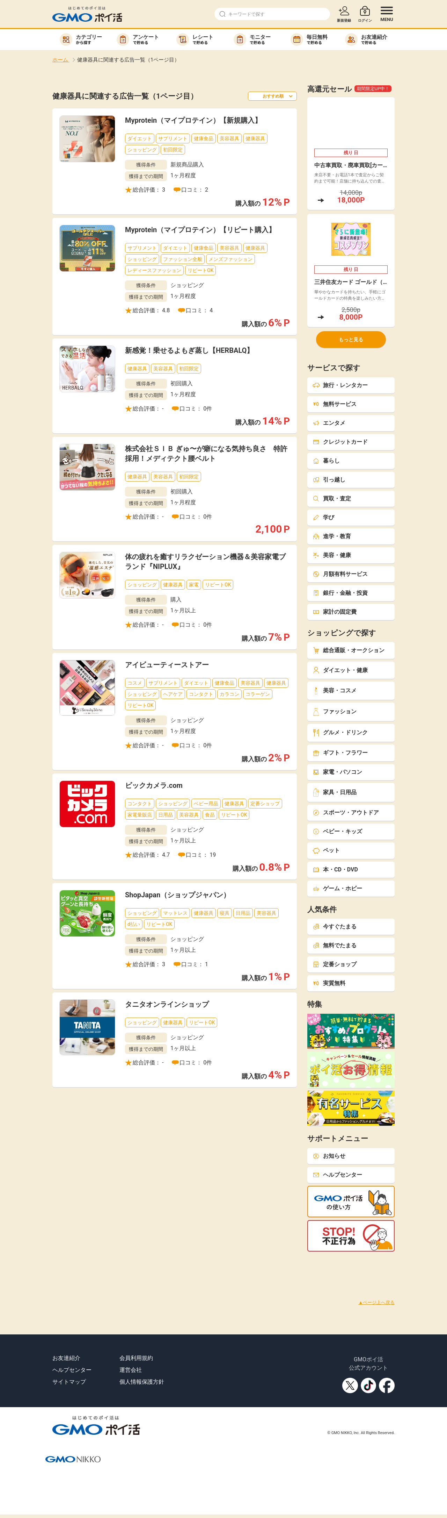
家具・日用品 (335, 792)
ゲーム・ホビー (337, 888)
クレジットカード (340, 442)
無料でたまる (335, 945)
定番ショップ (335, 964)
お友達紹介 (66, 1358)
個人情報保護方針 (141, 1381)
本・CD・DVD (335, 869)
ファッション (335, 712)
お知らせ (329, 1156)
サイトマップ (69, 1381)
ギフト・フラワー (340, 752)
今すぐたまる (335, 926)
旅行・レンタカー (340, 385)
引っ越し (329, 479)
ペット (326, 850)
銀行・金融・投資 (340, 593)
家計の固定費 (335, 611)
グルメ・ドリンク (340, 732)
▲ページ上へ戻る (376, 1302)
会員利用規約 (136, 1358)
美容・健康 (332, 555)
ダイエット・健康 (340, 670)
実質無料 (329, 983)
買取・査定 (332, 498)
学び (323, 517)
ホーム (60, 60)
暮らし (326, 460)
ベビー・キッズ (337, 831)
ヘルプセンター (337, 1174)
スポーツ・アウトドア (346, 812)
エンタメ (329, 423)
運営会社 (130, 1370)
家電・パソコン (337, 772)
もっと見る (351, 339)
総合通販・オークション (348, 650)
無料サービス (335, 404)
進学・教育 (332, 536)
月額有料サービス (340, 574)
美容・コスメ (335, 690)
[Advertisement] (127, 1267)
